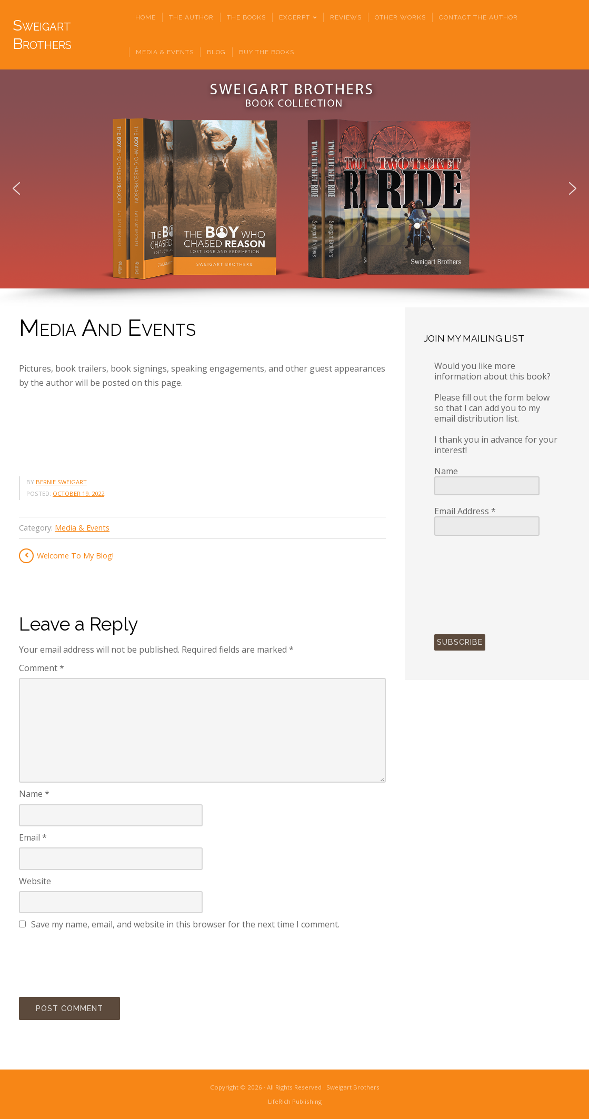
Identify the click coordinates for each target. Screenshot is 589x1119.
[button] (16, 188)
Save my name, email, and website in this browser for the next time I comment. (185, 924)
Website (35, 881)
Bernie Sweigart (61, 482)
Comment (41, 668)
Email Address (465, 511)
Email (33, 837)
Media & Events (82, 528)
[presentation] (99, 961)
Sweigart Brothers (42, 34)
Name (34, 794)
